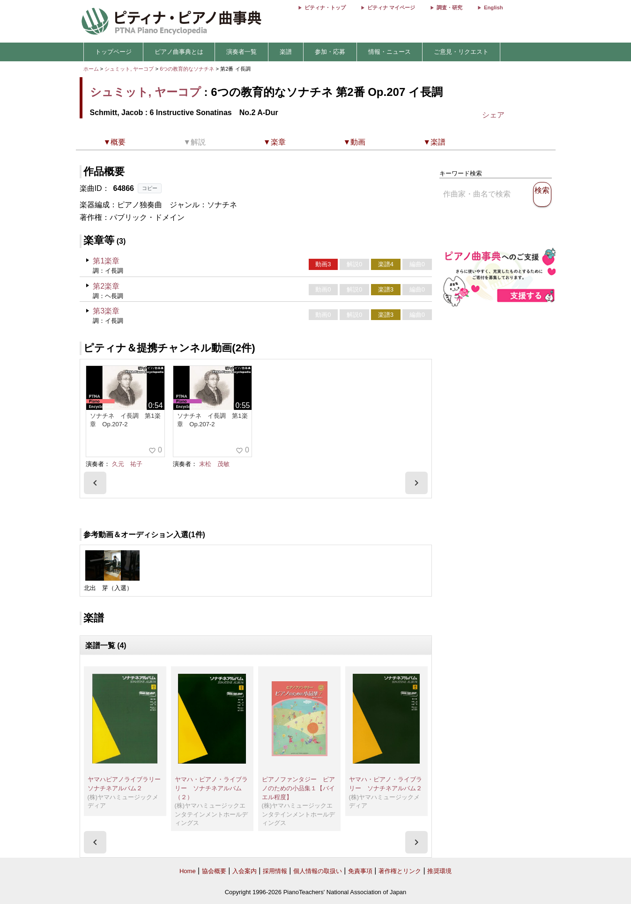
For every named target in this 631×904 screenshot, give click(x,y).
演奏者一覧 (241, 51)
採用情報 (275, 871)
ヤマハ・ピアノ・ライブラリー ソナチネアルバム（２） (211, 788)
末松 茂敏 (214, 463)
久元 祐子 (127, 463)
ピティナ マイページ (391, 7)
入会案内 (244, 871)
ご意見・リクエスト (461, 51)
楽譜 (286, 51)
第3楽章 (106, 311)
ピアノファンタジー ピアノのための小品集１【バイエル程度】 (298, 788)
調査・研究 (449, 7)
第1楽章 (106, 261)
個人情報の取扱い (317, 871)
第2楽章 (106, 286)
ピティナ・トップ (325, 7)
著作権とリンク (400, 871)
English (493, 7)
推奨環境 (439, 871)
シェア (493, 115)
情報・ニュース (389, 51)
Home (187, 871)
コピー (149, 188)
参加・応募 (330, 51)
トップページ (113, 51)
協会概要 (214, 871)
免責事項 (360, 871)
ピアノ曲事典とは (179, 51)
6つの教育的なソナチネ (187, 69)
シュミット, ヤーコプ (129, 69)
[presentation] (95, 483)
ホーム (91, 69)
